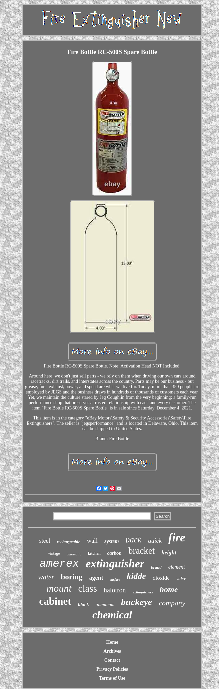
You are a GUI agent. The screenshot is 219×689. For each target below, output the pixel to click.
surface (115, 579)
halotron (115, 590)
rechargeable (68, 541)
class (87, 588)
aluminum (105, 604)
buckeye (136, 602)
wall (92, 540)
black (83, 604)
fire (176, 537)
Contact (112, 660)
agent (96, 577)
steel (44, 540)
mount (59, 588)
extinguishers (143, 592)
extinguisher (115, 563)
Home (112, 642)
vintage (54, 553)
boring (71, 577)
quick (155, 540)
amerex (59, 564)
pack (133, 539)
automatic (74, 554)
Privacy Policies (112, 669)
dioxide (161, 578)
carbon (114, 553)
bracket (141, 551)
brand (156, 567)
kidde (136, 576)
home (169, 589)
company (172, 603)
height (168, 552)
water (46, 577)
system (111, 541)
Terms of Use (112, 678)
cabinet (55, 601)
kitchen (94, 553)
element (176, 567)
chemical (112, 615)
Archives (112, 651)
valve (181, 578)
